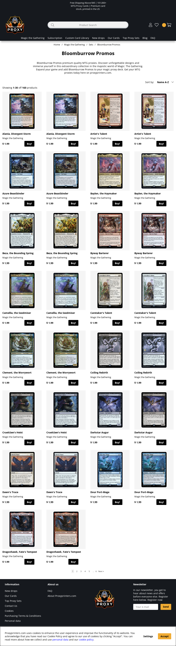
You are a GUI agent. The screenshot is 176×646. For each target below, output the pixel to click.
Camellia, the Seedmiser (16, 312)
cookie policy (86, 639)
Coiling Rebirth (99, 372)
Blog (144, 38)
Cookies (9, 610)
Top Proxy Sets (131, 38)
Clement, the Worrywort (16, 372)
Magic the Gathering (33, 38)
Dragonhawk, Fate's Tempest (19, 551)
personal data (60, 639)
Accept (165, 636)
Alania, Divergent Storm (16, 133)
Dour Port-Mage (99, 492)
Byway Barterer (99, 253)
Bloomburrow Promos (108, 44)
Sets (91, 44)
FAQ (153, 38)
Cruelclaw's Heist (12, 432)
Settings (148, 636)
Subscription (55, 38)
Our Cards (114, 38)
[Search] (88, 25)
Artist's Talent (98, 133)
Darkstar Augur (99, 432)
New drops (98, 38)
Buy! (29, 143)
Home (57, 44)
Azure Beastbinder (13, 193)
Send (166, 606)
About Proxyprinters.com (62, 595)
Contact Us (11, 605)
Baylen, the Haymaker (103, 193)
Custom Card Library (77, 38)
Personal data (13, 620)
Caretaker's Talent (101, 312)
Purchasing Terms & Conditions (23, 615)
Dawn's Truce (10, 492)
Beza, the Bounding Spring (18, 253)
